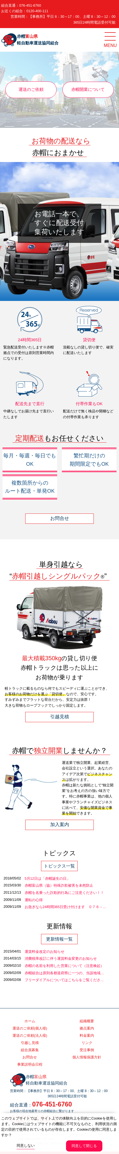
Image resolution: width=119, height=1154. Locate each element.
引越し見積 (30, 1043)
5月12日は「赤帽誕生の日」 (47, 879)
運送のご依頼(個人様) (29, 1028)
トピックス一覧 (59, 866)
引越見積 (59, 716)
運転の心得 (34, 900)
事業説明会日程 (29, 1064)
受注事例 (87, 1050)
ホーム (29, 1021)
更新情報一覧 (59, 939)
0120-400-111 (37, 11)
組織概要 (87, 1021)
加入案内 (59, 824)
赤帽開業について (88, 89)
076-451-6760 (30, 6)
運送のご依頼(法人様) (29, 1036)
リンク (87, 1043)
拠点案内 (87, 1028)
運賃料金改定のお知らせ (44, 952)
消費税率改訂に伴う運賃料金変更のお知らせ (61, 959)
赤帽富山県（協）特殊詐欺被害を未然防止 (59, 886)
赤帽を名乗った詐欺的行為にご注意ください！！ (64, 893)
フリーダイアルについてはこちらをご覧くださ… (64, 980)
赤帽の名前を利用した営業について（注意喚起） (64, 966)
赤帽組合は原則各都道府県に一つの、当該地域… (64, 973)
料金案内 (87, 1036)
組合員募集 (30, 1050)
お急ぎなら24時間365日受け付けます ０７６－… (66, 907)
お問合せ (59, 518)
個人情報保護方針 (86, 1057)
